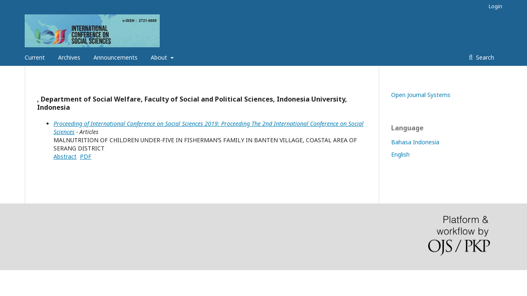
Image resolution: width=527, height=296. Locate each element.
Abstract (65, 156)
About (160, 57)
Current (35, 57)
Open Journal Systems (420, 95)
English (400, 154)
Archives (69, 57)
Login (495, 6)
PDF (85, 156)
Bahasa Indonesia (415, 142)
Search (484, 57)
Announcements (115, 57)
